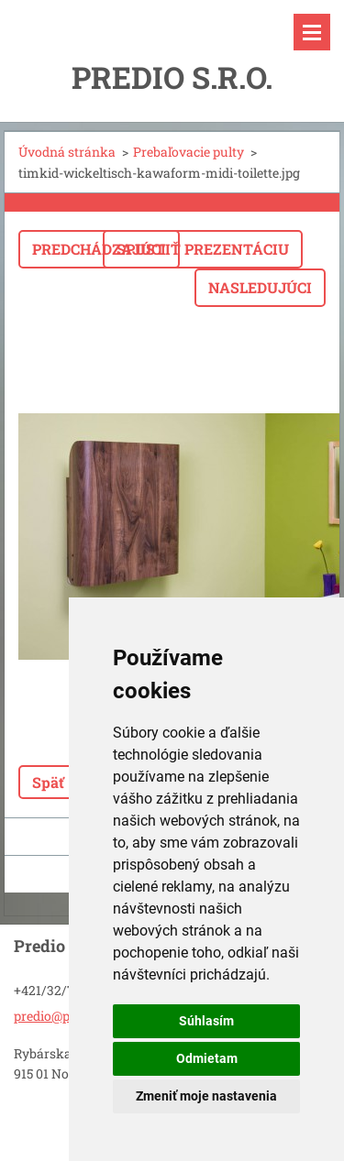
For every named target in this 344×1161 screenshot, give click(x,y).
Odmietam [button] (207, 1058)
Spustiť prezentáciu (203, 248)
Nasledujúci (260, 287)
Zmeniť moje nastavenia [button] (206, 1096)
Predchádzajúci (99, 248)
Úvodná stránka (67, 151)
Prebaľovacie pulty (188, 151)
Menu (312, 32)
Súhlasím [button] (206, 1020)
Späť (48, 782)
